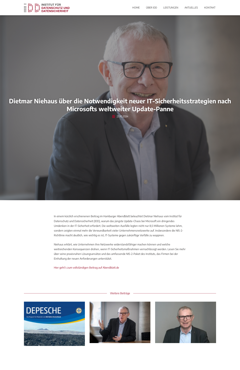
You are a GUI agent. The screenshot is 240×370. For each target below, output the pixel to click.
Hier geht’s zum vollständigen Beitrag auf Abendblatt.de (86, 267)
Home (136, 7)
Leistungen (170, 7)
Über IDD (151, 7)
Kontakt (209, 7)
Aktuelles (191, 7)
